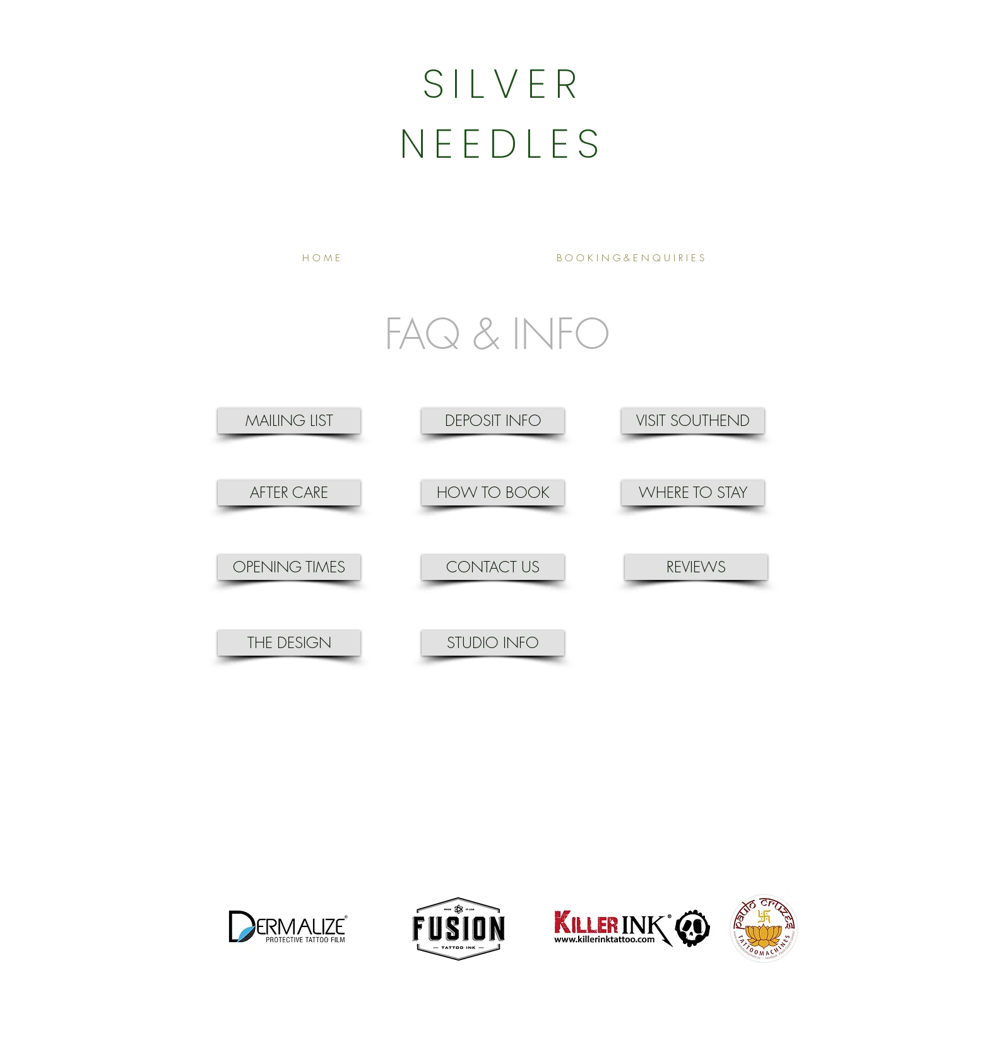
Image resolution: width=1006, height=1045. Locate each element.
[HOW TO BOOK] (493, 492)
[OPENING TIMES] (289, 567)
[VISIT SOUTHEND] (693, 421)
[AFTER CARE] (289, 492)
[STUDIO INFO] (493, 643)
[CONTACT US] (493, 567)
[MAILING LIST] (289, 421)
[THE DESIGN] (289, 643)
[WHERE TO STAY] (693, 492)
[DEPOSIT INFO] (493, 421)
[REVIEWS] (696, 567)
